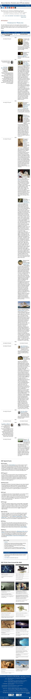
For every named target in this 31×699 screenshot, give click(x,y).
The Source (25, 116)
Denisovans (3, 671)
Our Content (12, 678)
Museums (26, 689)
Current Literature (11, 683)
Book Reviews (20, 685)
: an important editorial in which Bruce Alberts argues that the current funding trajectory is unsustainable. (22, 592)
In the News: (5, 683)
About (10, 5)
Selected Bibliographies (12, 685)
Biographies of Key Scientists (19, 681)
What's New (27, 5)
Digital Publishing (15, 688)
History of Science (11, 689)
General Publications (12, 686)
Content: (6, 681)
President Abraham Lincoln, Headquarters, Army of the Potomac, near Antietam (24, 107)
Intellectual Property (25, 690)
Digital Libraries (23, 688)
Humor (18, 686)
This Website (18, 678)
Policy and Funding (19, 683)
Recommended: (5, 685)
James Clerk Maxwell (4, 67)
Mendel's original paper (17, 516)
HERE (24, 548)
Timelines (22, 5)
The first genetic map (19, 577)
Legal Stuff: (5, 690)
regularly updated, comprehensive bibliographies (15, 535)
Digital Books (10, 681)
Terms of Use (10, 690)
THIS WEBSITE (17, 15)
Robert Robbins (12, 464)
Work (24, 358)
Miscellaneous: (5, 686)
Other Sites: (5, 688)
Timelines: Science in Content (21, 680)
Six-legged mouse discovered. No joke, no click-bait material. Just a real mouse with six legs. (22, 670)
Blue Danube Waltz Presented (24, 412)
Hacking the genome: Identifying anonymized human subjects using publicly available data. (22, 651)
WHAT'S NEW (23, 15)
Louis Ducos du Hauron (5, 423)
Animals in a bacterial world (20, 616)
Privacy (15, 690)
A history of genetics (19, 579)
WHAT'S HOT (23, 17)
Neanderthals (3, 669)
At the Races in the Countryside (26, 440)
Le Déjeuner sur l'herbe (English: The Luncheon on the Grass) (24, 201)
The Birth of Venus (21, 310)
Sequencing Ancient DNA (5, 634)
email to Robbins (24, 527)
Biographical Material (19, 689)
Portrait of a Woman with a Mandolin (23, 56)
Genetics (10, 688)
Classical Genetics (16, 5)
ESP (6, 15)
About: (6, 678)
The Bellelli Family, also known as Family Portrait (26, 63)
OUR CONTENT (10, 15)
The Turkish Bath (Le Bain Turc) (26, 264)
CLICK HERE (6, 557)
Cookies (18, 690)
